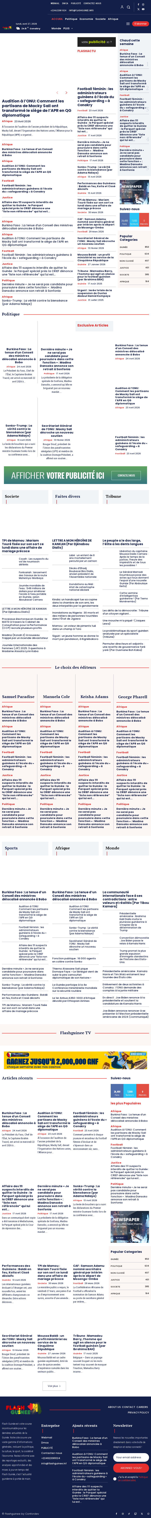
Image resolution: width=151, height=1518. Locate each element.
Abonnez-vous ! (131, 1468)
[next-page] (67, 93)
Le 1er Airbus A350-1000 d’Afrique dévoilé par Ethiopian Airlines (73, 999)
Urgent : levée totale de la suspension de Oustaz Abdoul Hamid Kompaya (94, 292)
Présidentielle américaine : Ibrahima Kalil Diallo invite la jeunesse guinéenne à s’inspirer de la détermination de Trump (133, 922)
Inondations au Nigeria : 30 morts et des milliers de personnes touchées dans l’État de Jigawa (75, 616)
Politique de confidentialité (133, 1478)
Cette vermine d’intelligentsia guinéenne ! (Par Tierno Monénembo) (134, 597)
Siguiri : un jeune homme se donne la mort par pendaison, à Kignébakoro (75, 637)
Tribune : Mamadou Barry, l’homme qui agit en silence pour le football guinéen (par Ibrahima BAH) (96, 275)
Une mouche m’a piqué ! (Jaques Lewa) (124, 622)
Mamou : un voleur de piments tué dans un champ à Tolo (74, 627)
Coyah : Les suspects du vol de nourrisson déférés (33, 561)
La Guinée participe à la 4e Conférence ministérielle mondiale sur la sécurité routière (74, 988)
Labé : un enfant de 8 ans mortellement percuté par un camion (83, 557)
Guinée (81, 193)
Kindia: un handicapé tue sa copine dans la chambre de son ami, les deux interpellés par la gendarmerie (75, 602)
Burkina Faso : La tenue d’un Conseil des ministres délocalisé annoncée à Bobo (27, 152)
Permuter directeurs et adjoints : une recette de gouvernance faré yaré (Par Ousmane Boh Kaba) (124, 647)
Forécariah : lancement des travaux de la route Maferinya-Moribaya (33, 575)
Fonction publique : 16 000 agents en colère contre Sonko (74, 959)
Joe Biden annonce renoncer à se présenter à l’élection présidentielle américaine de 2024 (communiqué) (126, 1013)
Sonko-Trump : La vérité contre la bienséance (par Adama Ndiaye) (34, 302)
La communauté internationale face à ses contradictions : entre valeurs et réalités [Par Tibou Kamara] (126, 899)
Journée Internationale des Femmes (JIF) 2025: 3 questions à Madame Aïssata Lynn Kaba (23, 648)
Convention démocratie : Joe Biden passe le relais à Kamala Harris (134, 940)
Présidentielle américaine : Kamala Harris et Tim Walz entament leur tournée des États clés (125, 974)
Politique (8, 280)
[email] (131, 1457)
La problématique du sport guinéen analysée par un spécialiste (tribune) (125, 633)
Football (8, 180)
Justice (7, 197)
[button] (128, 7)
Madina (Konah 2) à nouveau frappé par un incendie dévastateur (25, 636)
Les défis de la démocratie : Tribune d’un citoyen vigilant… (125, 611)
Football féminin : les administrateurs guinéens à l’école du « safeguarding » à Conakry (27, 188)
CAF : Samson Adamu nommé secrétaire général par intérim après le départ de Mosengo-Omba (95, 223)
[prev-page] (57, 93)
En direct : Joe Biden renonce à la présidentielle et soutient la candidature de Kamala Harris (124, 1000)
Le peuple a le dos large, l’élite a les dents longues (123, 542)
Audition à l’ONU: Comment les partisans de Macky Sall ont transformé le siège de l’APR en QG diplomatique (36, 108)
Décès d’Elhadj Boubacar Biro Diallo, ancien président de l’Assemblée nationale (83, 572)
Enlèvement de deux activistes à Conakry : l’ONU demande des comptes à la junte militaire (123, 987)
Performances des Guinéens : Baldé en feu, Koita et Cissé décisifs (96, 186)
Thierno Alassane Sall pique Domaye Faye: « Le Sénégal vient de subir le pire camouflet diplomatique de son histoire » (75, 972)
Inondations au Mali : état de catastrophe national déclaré (81, 586)
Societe (82, 212)
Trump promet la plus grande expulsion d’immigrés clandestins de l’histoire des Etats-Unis (134, 956)
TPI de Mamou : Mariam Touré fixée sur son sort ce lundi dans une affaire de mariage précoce (95, 204)
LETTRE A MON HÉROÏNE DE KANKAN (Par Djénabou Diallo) (24, 610)
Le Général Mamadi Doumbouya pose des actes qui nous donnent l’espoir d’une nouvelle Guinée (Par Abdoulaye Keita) (134, 579)
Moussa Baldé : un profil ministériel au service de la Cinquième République (95, 257)
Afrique (7, 121)
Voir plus (54, 1385)
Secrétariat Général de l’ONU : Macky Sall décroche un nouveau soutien (96, 241)
